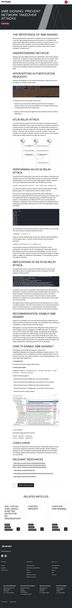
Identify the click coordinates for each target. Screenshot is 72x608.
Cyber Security (4, 570)
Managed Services (30, 565)
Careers (53, 570)
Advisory (3, 565)
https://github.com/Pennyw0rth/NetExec (25, 476)
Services (3, 561)
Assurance (3, 567)
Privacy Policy (4, 601)
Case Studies (55, 567)
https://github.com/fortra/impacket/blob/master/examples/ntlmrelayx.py (33, 473)
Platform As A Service (31, 577)
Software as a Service (31, 574)
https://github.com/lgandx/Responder (24, 470)
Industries (29, 561)
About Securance (55, 565)
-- (13, 463)
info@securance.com (6, 551)
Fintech (28, 570)
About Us (54, 561)
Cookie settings (12, 601)
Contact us (54, 574)
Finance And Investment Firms (33, 567)
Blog (53, 572)
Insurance (28, 572)
